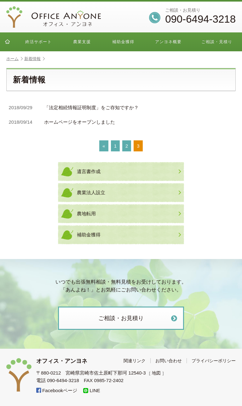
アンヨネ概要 (168, 41)
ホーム (14, 58)
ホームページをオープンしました (62, 122)
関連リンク (135, 360)
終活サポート (38, 41)
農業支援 (82, 41)
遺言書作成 (129, 171)
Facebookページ (56, 390)
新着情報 (34, 58)
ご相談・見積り (216, 41)
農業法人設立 (129, 192)
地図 (157, 372)
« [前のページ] (103, 146)
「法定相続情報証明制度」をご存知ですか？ (74, 107)
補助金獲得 (123, 41)
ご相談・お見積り (138, 318)
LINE (91, 390)
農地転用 (129, 213)
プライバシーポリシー (214, 360)
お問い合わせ (168, 360)
